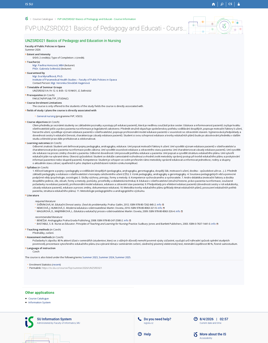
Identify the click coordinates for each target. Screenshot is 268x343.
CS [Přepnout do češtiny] (230, 4)
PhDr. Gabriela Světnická (46, 68)
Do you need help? (157, 319)
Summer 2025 (122, 257)
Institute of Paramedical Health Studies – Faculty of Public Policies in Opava (75, 79)
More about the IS (213, 334)
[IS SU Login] (238, 4)
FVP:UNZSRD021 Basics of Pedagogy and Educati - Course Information (97, 19)
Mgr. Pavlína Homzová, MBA (48, 65)
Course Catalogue (43, 19)
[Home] (213, 4)
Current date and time (210, 323)
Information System (39, 302)
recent (56, 264)
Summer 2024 (106, 257)
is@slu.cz (148, 323)
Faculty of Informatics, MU (67, 323)
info (159, 204)
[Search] (222, 4)
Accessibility (206, 338)
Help (147, 334)
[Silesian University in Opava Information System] (29, 4)
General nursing (46, 116)
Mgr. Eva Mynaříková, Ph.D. (48, 76)
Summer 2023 (90, 257)
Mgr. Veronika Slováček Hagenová (70, 83)
